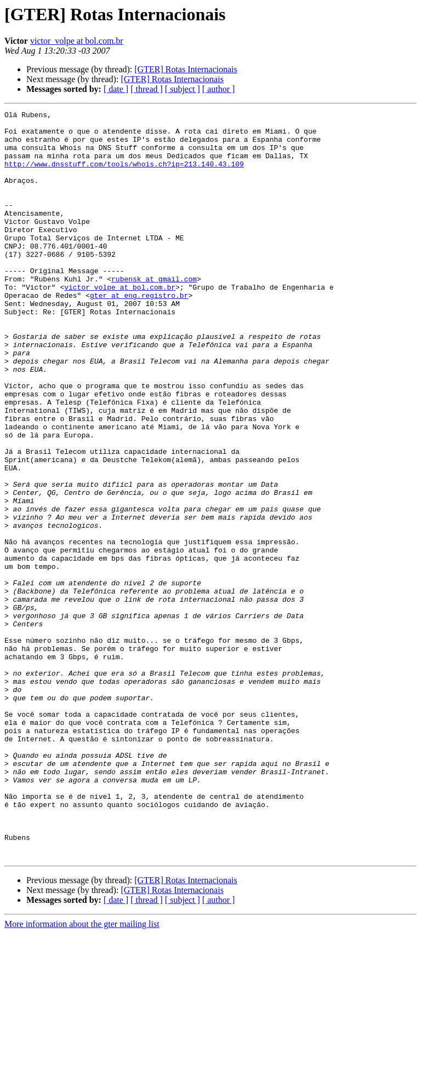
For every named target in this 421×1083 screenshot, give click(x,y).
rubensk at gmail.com (154, 313)
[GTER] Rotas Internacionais (185, 69)
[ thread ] (146, 89)
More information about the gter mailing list (82, 1073)
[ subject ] (182, 89)
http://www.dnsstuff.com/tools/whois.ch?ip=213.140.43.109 (124, 175)
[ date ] (116, 89)
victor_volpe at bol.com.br (76, 40)
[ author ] (218, 89)
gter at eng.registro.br (139, 333)
